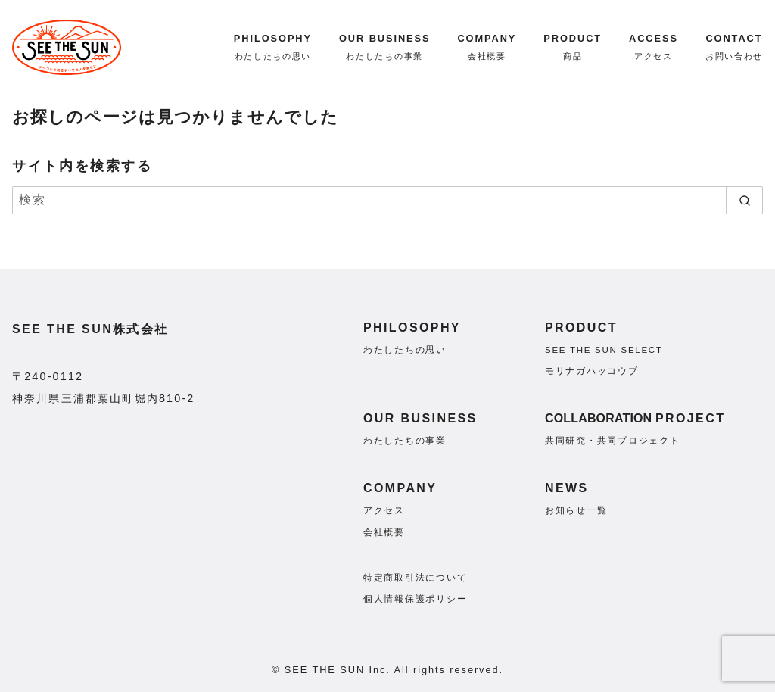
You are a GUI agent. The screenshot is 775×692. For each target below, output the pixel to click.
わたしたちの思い (405, 349)
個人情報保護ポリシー (415, 598)
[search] (744, 200)
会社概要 (384, 532)
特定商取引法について (415, 577)
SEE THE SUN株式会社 (90, 329)
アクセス (384, 510)
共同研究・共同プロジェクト (612, 440)
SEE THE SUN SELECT (604, 349)
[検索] (387, 200)
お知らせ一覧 (576, 510)
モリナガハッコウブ (592, 371)
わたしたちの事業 (405, 440)
